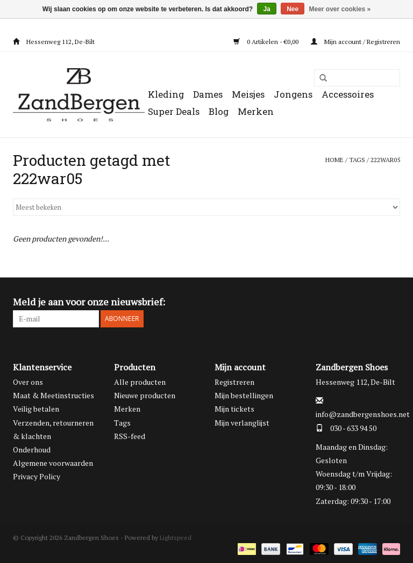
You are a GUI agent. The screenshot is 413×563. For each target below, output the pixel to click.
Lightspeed (175, 537)
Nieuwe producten (144, 395)
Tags (357, 160)
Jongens (293, 94)
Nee (292, 9)
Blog (219, 111)
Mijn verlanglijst (242, 423)
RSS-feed (129, 436)
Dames (208, 94)
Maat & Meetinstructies (53, 395)
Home (334, 160)
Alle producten (140, 382)
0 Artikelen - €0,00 (266, 42)
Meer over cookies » (340, 9)
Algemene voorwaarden (53, 463)
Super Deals (174, 111)
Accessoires (348, 94)
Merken (256, 111)
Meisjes (248, 94)
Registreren (234, 382)
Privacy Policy (36, 476)
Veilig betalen (36, 409)
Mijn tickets (234, 409)
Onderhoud (32, 449)
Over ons (28, 382)
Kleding (166, 94)
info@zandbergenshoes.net (363, 414)
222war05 (385, 160)
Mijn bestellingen (244, 395)
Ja (266, 9)
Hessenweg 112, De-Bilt (54, 42)
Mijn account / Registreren (355, 42)
